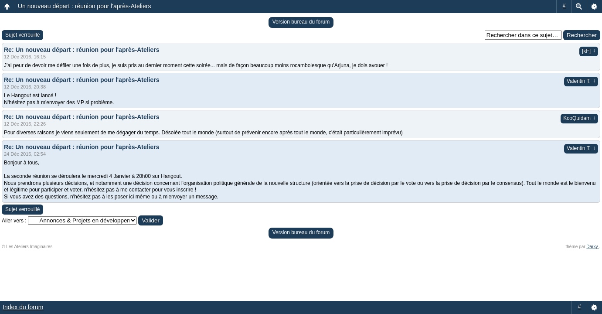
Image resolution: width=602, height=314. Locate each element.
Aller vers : (14, 221)
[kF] (588, 51)
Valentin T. (581, 81)
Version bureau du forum (301, 22)
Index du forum (23, 307)
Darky (592, 246)
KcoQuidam (579, 118)
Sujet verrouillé (22, 35)
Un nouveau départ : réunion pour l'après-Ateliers (84, 6)
